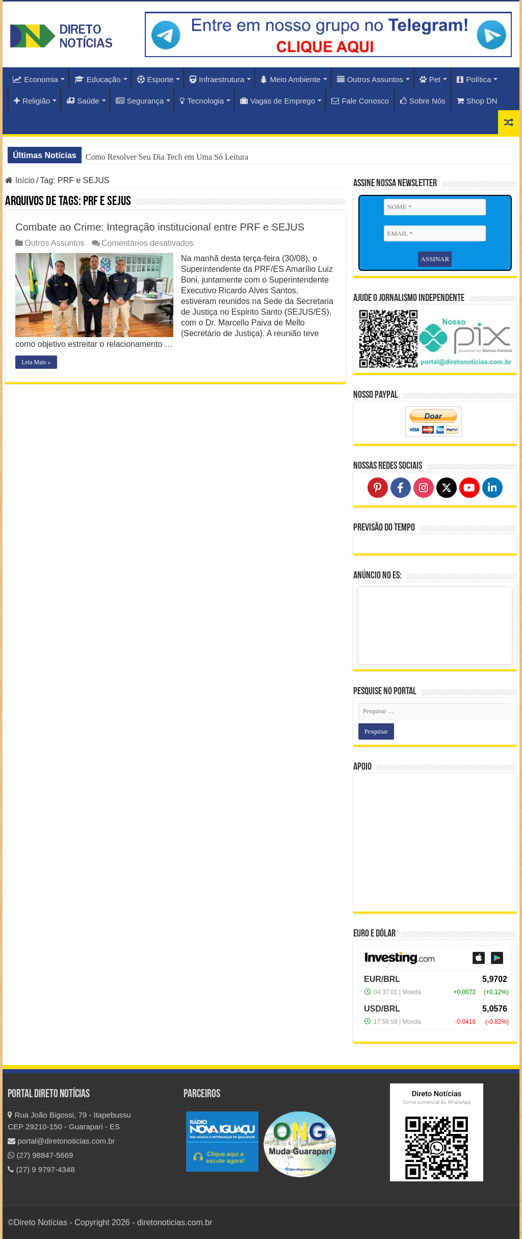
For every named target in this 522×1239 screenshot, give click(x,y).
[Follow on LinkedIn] (492, 487)
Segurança (140, 100)
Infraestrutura (217, 79)
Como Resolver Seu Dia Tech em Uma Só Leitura (167, 157)
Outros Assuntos (370, 79)
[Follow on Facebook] (400, 487)
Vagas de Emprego (277, 100)
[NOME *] (435, 207)
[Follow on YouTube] (469, 487)
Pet (430, 79)
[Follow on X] (446, 487)
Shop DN (477, 100)
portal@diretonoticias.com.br (61, 1140)
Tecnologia (202, 100)
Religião (32, 100)
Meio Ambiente (290, 79)
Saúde (82, 100)
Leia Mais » (35, 362)
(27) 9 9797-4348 (41, 1169)
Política (474, 79)
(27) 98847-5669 (40, 1155)
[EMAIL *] (435, 233)
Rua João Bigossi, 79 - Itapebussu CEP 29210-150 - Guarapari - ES (69, 1120)
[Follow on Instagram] (423, 487)
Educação (97, 79)
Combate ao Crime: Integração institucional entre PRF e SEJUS (159, 227)
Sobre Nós (423, 100)
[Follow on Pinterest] (378, 487)
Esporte (155, 79)
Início (20, 180)
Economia (35, 79)
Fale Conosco (360, 100)
